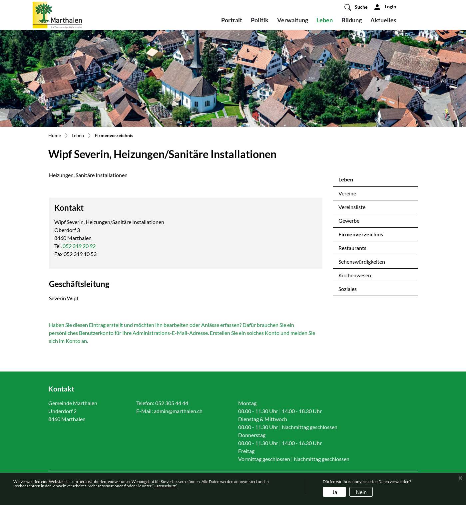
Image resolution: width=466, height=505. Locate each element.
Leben (324, 20)
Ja (334, 492)
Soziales (347, 289)
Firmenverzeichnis (360, 236)
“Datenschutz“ (164, 485)
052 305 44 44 (171, 403)
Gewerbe (348, 220)
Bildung (351, 20)
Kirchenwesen (354, 275)
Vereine (347, 193)
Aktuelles (383, 20)
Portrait (231, 20)
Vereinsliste (351, 207)
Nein (361, 492)
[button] (355, 7)
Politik (259, 20)
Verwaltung (292, 20)
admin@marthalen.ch (178, 411)
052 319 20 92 (79, 246)
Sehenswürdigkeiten (361, 261)
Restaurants (352, 248)
